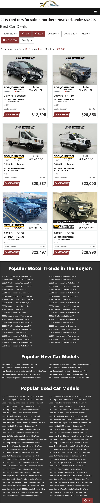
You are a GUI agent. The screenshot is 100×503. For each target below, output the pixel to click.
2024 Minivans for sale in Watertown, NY (17, 299)
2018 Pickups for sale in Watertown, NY (17, 343)
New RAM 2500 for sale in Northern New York (19, 368)
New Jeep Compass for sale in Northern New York (21, 374)
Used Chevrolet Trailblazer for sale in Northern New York (70, 482)
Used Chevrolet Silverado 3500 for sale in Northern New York (23, 489)
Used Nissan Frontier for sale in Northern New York (68, 419)
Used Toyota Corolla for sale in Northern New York (68, 406)
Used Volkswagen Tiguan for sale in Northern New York (70, 396)
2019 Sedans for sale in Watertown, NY (64, 336)
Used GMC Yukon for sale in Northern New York (67, 459)
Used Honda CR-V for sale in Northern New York (67, 449)
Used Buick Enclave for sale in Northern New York (68, 496)
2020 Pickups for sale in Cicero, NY (62, 326)
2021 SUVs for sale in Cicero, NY (61, 316)
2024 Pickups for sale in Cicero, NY (15, 293)
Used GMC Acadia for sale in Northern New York (67, 456)
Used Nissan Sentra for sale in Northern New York (68, 416)
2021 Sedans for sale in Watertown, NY (17, 323)
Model (86, 33)
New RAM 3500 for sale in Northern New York (66, 368)
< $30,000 (10, 40)
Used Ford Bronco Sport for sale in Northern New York (22, 466)
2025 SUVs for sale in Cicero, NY (61, 280)
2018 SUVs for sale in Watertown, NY (16, 339)
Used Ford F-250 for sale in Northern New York (67, 466)
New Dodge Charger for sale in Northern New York (21, 378)
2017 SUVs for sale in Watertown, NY (63, 343)
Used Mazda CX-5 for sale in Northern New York (20, 426)
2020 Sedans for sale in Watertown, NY (64, 329)
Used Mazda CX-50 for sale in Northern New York (68, 426)
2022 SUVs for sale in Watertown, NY (63, 309)
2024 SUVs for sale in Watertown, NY (63, 290)
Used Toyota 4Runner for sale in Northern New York (21, 409)
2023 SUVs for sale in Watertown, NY (16, 303)
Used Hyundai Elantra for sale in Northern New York (69, 446)
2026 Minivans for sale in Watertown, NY (17, 280)
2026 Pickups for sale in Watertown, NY (17, 276)
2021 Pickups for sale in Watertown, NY (64, 319)
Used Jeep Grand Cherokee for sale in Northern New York (71, 436)
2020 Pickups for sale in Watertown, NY (17, 329)
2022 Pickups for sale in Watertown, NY (64, 313)
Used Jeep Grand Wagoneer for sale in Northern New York (24, 439)
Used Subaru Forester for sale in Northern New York (69, 409)
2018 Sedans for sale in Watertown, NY (64, 339)
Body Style (10, 33)
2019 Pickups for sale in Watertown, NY (17, 336)
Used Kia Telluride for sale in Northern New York (20, 436)
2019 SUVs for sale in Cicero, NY (14, 333)
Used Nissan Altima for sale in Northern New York (21, 419)
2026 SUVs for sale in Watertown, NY (63, 276)
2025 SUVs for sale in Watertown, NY (16, 283)
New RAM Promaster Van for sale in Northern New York (70, 364)
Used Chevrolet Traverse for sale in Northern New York (23, 482)
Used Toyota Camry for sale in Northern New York (21, 406)
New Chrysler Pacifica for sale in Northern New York (69, 378)
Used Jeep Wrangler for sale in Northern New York (21, 443)
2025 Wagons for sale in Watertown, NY (17, 286)
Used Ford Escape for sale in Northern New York (67, 463)
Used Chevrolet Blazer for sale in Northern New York (22, 492)
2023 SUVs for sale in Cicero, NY (61, 299)
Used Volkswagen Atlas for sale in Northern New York (22, 396)
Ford (26, 33)
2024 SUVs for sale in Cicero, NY (14, 290)
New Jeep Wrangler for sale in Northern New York (68, 371)
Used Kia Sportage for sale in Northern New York (20, 433)
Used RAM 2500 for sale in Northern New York (67, 413)
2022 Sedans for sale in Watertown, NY (17, 316)
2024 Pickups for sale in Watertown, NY (64, 293)
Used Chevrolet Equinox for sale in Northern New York (22, 479)
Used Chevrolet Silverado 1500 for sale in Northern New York (70, 476)
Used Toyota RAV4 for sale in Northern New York (67, 400)
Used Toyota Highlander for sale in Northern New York (22, 403)
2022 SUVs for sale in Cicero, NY (14, 309)
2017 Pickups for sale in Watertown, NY (17, 346)
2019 (39, 33)
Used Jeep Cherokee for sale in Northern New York (68, 443)
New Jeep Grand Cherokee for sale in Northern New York (24, 371)
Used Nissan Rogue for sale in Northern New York (21, 416)
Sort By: (27, 40)
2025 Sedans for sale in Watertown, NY (64, 286)
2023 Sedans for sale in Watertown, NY (64, 306)
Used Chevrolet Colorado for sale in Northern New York (23, 486)
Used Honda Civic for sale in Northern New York (20, 453)
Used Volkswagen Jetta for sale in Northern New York (22, 400)
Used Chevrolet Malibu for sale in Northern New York (69, 486)
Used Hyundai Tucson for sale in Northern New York (22, 446)
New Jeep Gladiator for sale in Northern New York (68, 374)
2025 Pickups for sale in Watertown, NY (64, 283)
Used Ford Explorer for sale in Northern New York (21, 472)
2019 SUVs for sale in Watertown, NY (63, 333)
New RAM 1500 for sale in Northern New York (19, 364)
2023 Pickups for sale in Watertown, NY (64, 303)
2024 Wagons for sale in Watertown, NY (64, 296)
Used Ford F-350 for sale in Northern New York (20, 469)
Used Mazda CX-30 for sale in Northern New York (21, 429)
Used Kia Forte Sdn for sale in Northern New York (68, 433)
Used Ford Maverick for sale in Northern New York (68, 472)
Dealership (70, 33)
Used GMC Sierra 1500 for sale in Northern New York (69, 453)
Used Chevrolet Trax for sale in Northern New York (68, 489)
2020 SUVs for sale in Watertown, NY (16, 326)
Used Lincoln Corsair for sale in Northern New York (68, 429)
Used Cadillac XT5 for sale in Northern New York (67, 492)
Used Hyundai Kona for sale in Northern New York (21, 449)
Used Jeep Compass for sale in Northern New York (68, 439)
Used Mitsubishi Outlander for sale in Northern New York (23, 423)
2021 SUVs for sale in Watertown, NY (16, 319)
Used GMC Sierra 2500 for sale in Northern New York (22, 459)
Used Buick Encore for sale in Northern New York (20, 496)
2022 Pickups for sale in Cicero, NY (15, 313)
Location (53, 33)
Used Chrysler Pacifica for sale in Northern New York (22, 476)
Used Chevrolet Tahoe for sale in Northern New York (69, 479)
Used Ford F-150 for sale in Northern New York (20, 463)
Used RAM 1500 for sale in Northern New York (19, 413)
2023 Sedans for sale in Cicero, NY (15, 306)
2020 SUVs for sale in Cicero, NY (61, 323)
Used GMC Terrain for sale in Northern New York (20, 456)
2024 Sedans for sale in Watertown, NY (17, 296)
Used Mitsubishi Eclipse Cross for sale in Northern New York (70, 423)
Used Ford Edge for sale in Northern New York (66, 469)
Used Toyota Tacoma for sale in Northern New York (68, 403)
